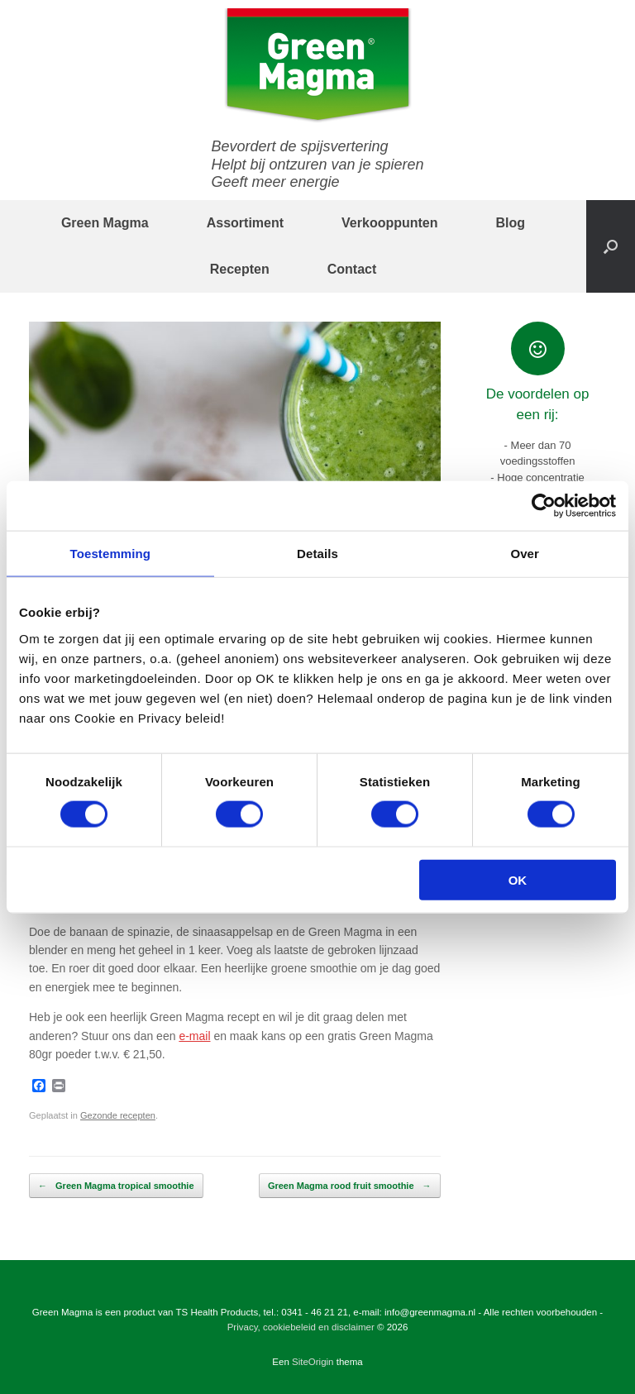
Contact (352, 269)
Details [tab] (317, 554)
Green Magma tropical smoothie (116, 1186)
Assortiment (245, 223)
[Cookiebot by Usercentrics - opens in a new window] (543, 506)
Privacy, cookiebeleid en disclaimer (301, 1327)
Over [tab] (524, 554)
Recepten (240, 269)
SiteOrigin (313, 1362)
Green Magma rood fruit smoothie (350, 1186)
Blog (511, 223)
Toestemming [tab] (110, 554)
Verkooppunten (389, 223)
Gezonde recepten (117, 1115)
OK (518, 879)
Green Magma (105, 223)
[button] (610, 246)
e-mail (194, 1036)
